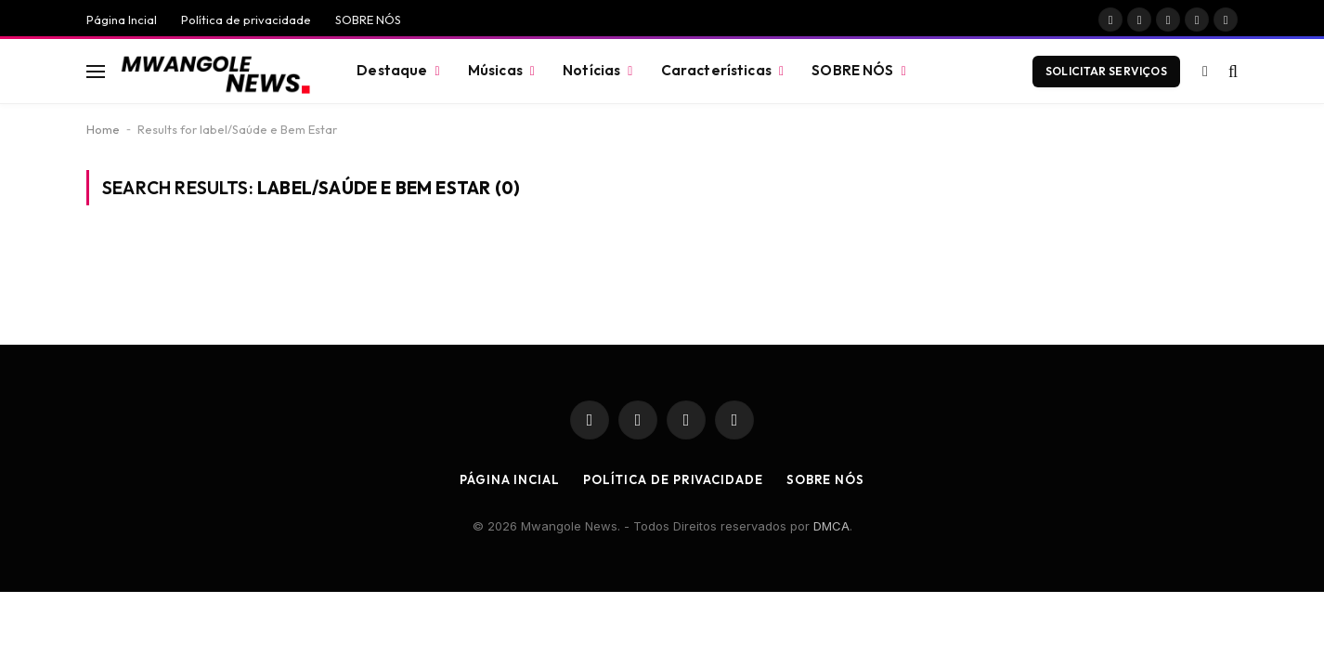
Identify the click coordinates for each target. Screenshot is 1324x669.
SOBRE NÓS (368, 19)
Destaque (392, 70)
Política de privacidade (246, 19)
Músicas (495, 70)
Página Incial (121, 19)
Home (103, 129)
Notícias (591, 70)
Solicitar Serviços (1106, 71)
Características (716, 70)
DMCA (831, 525)
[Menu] (95, 71)
